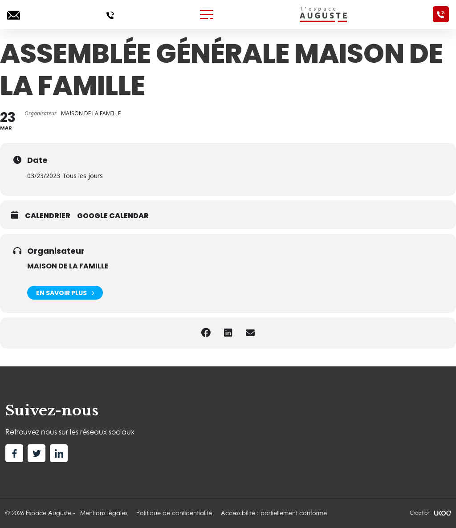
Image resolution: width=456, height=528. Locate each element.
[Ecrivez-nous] (13, 14)
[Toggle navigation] (206, 14)
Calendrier (47, 215)
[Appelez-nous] (110, 14)
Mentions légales (103, 512)
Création (430, 513)
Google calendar (113, 215)
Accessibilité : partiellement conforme (274, 512)
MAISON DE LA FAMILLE (68, 266)
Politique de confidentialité (174, 512)
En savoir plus (65, 292)
